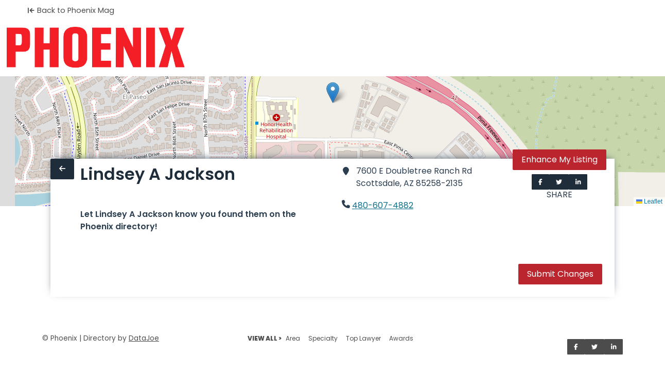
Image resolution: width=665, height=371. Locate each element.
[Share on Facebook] (540, 182)
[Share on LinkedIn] (578, 182)
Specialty (323, 338)
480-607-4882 (382, 205)
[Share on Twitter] (559, 182)
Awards (401, 338)
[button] (332, 92)
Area (293, 338)
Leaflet (649, 201)
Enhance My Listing (559, 159)
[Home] (95, 47)
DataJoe (144, 338)
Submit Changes (560, 274)
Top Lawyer (363, 338)
